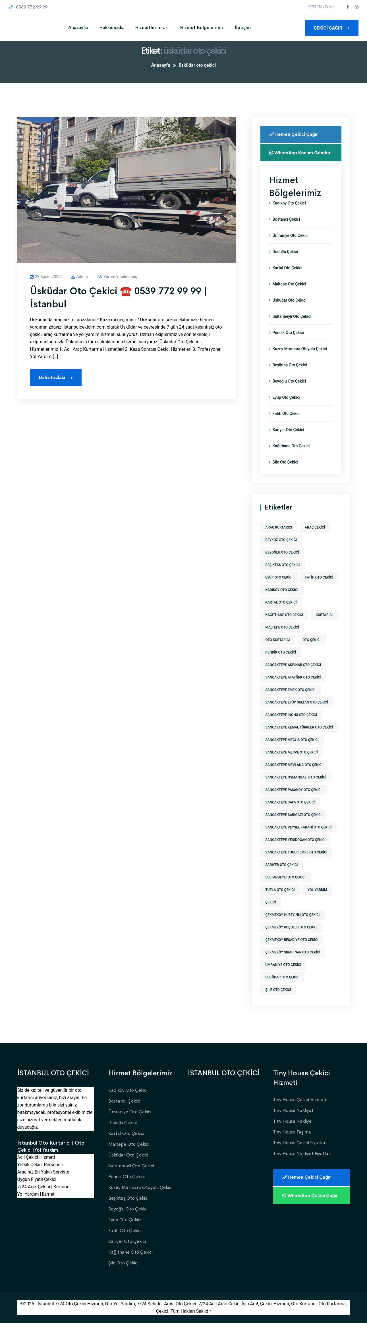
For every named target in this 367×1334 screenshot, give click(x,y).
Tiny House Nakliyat (293, 1121)
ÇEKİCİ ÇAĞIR (332, 28)
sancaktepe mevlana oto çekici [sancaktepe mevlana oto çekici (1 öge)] (294, 776)
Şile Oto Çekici (285, 473)
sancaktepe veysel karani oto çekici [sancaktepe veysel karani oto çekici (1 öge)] (299, 838)
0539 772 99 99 (28, 7)
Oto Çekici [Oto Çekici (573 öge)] (311, 651)
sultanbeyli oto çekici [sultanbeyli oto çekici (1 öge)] (286, 888)
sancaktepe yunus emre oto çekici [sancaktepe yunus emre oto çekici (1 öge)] (296, 863)
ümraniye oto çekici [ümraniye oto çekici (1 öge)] (283, 976)
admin (79, 276)
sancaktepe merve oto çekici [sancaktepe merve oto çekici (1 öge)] (292, 763)
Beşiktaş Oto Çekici (290, 376)
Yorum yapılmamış (117, 276)
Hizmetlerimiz (150, 27)
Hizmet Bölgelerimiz (202, 27)
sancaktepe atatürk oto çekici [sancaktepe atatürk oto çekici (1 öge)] (293, 688)
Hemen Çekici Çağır (294, 134)
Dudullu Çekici (285, 263)
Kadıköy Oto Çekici (289, 214)
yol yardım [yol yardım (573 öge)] (317, 901)
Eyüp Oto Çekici (286, 408)
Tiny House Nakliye (292, 1132)
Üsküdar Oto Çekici (289, 311)
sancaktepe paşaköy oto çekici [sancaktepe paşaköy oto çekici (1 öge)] (294, 801)
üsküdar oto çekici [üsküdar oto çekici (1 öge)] (283, 988)
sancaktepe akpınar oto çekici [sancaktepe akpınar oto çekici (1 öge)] (293, 676)
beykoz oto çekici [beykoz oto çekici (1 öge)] (281, 551)
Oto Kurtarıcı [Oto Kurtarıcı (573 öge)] (278, 651)
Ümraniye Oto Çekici (291, 247)
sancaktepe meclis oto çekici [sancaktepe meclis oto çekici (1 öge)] (292, 751)
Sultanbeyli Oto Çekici (292, 327)
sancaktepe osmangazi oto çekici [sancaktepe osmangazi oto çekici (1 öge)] (296, 788)
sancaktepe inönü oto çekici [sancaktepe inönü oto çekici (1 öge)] (291, 726)
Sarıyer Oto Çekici (288, 441)
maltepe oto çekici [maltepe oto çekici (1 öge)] (282, 638)
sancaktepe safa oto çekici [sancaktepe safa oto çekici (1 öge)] (290, 813)
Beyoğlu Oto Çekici (289, 392)
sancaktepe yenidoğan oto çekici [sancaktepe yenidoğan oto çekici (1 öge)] (296, 851)
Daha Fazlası (56, 377)
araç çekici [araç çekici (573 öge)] (315, 538)
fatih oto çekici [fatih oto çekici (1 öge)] (319, 588)
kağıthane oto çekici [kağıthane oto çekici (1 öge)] (284, 626)
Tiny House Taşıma (292, 1143)
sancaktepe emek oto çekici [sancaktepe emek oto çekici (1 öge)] (291, 701)
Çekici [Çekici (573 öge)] (271, 913)
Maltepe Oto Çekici (289, 295)
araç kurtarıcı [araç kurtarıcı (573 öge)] (279, 538)
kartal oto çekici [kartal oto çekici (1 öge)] (281, 613)
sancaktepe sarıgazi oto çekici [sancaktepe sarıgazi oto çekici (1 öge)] (294, 826)
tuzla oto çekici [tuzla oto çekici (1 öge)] (280, 901)
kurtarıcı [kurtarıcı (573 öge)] (324, 626)
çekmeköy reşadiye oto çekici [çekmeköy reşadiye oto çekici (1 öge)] (292, 951)
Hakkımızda (111, 27)
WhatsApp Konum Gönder (292, 155)
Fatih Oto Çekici (286, 425)
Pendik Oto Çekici (288, 344)
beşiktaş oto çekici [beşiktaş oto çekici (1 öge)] (283, 576)
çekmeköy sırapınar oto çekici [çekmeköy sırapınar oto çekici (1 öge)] (293, 963)
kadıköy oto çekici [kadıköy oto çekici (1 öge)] (282, 601)
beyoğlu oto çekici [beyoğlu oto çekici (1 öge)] (282, 563)
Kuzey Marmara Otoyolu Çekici (300, 360)
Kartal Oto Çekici (287, 279)
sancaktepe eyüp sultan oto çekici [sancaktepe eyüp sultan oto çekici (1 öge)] (297, 713)
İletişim (243, 27)
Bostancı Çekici (286, 230)
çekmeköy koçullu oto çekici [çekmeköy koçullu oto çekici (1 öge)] (292, 938)
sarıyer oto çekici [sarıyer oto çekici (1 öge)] (282, 876)
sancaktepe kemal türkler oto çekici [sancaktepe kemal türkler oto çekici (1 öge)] (299, 738)
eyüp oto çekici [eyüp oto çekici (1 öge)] (279, 588)
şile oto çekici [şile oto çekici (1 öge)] (278, 1001)
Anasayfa (78, 27)
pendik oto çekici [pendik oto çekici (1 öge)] (281, 663)
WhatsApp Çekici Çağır (311, 1207)
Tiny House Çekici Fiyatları (300, 1154)
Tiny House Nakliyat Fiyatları (302, 1165)
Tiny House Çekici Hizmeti (299, 1111)
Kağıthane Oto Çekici (291, 457)
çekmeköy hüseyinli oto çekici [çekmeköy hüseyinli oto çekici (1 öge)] (293, 926)
